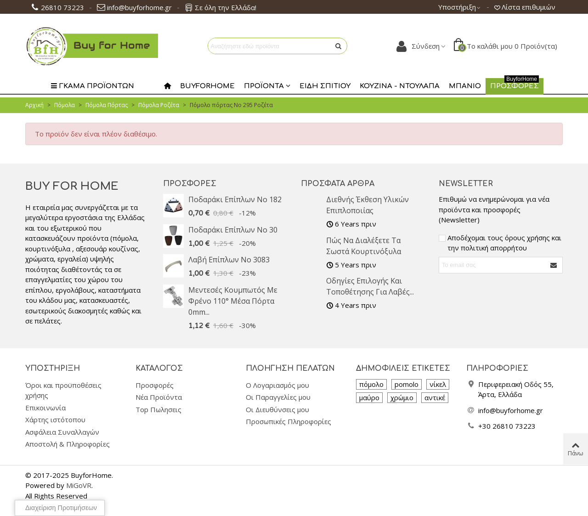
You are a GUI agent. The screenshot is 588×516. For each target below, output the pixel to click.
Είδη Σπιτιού (325, 86)
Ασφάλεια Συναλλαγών (62, 432)
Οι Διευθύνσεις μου (277, 409)
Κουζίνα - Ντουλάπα (400, 86)
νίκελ (438, 384)
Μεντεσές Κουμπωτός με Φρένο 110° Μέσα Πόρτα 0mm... (232, 301)
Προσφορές (189, 184)
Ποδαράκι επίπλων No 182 (235, 199)
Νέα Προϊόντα (159, 397)
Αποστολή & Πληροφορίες (67, 443)
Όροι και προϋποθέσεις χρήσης (63, 390)
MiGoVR (78, 485)
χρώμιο (401, 397)
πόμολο (371, 384)
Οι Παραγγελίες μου (278, 397)
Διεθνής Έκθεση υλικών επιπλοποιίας (367, 204)
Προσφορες (514, 84)
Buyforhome (207, 86)
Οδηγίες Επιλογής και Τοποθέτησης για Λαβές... (370, 286)
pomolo (406, 384)
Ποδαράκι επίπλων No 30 (232, 230)
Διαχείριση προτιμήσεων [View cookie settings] (61, 507)
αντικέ (434, 397)
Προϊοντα (264, 86)
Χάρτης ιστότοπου (55, 419)
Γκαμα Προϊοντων (92, 86)
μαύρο (369, 397)
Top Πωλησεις (158, 409)
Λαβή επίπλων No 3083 (229, 260)
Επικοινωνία (45, 407)
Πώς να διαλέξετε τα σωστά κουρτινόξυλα (363, 245)
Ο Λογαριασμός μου (277, 385)
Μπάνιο (465, 86)
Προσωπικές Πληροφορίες (288, 421)
